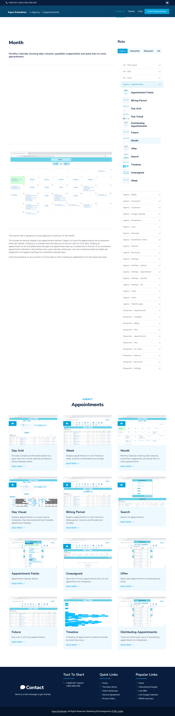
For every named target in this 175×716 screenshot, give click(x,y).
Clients (131, 11)
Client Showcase (109, 691)
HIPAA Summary (144, 698)
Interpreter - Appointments (134, 310)
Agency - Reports (130, 246)
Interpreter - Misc (130, 329)
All (158, 51)
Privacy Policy (107, 698)
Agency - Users (129, 297)
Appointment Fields (142, 92)
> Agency (34, 12)
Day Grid (136, 108)
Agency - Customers (131, 207)
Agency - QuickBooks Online (135, 239)
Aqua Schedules (17, 12)
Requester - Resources (133, 362)
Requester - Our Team (132, 349)
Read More (18, 466)
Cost (140, 11)
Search (135, 156)
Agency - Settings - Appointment (137, 272)
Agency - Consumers (132, 201)
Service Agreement (110, 695)
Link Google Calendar (147, 695)
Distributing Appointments (139, 125)
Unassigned (137, 172)
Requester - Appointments (134, 336)
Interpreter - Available (132, 317)
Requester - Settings (132, 368)
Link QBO (141, 691)
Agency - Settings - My (133, 284)
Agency (122, 51)
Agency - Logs (129, 226)
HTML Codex (117, 711)
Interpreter (135, 51)
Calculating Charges (146, 687)
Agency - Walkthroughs (133, 304)
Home (104, 683)
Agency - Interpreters (132, 220)
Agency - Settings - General (135, 278)
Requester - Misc (130, 342)
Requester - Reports (132, 355)
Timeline (136, 164)
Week (134, 180)
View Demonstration (157, 11)
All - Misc (127, 71)
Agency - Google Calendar (134, 214)
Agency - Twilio (129, 291)
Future (134, 132)
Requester (148, 51)
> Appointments (50, 12)
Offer (134, 148)
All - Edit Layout (130, 65)
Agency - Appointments (133, 84)
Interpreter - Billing (131, 323)
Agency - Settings (130, 259)
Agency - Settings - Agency (135, 265)
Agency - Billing (129, 194)
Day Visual (137, 116)
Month (134, 140)
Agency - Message (131, 233)
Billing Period (139, 100)
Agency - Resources (131, 252)
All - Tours (127, 78)
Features (120, 11)
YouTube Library (108, 687)
